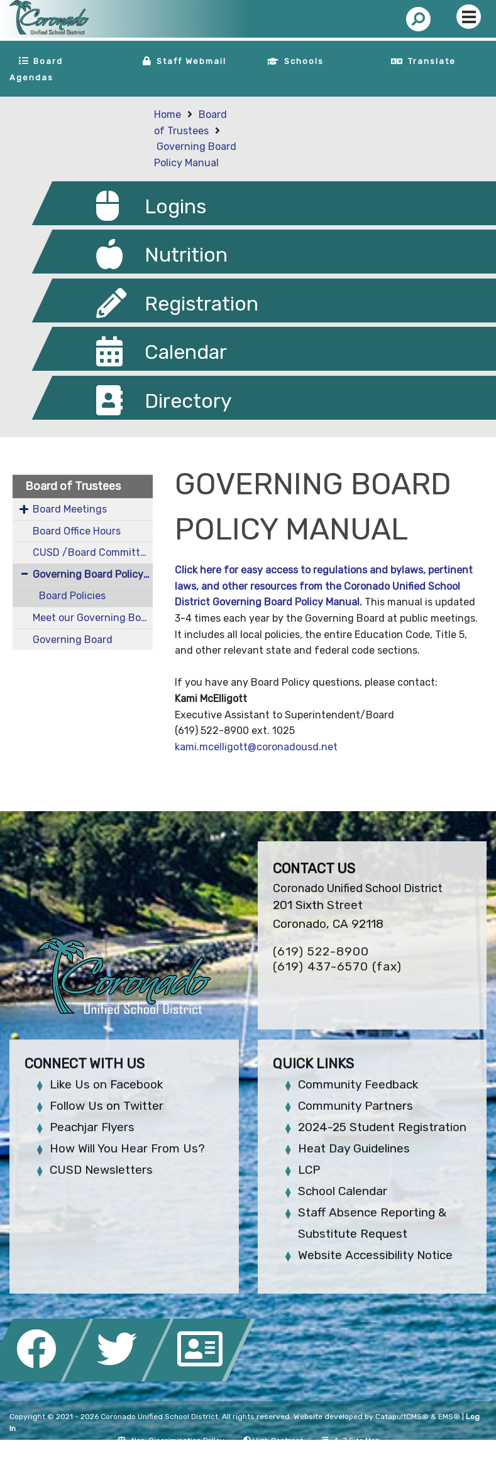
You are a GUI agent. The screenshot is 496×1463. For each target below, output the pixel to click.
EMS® (449, 1416)
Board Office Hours (77, 531)
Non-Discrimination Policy (170, 1440)
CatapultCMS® (402, 1416)
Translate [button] (432, 61)
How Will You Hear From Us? (127, 1148)
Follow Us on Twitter (106, 1106)
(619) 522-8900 (321, 951)
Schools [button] (304, 61)
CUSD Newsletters (101, 1169)
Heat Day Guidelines (354, 1148)
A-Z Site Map (351, 1440)
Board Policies (72, 596)
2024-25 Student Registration (382, 1127)
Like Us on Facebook (106, 1084)
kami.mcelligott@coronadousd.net (256, 747)
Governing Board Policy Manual (93, 574)
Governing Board (73, 640)
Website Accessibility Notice (375, 1255)
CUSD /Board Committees (93, 552)
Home (167, 114)
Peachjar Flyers (92, 1127)
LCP (309, 1169)
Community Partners (355, 1106)
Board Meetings (70, 509)
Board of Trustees (73, 486)
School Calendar (342, 1191)
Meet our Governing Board (93, 618)
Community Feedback (358, 1084)
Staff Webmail (191, 61)
